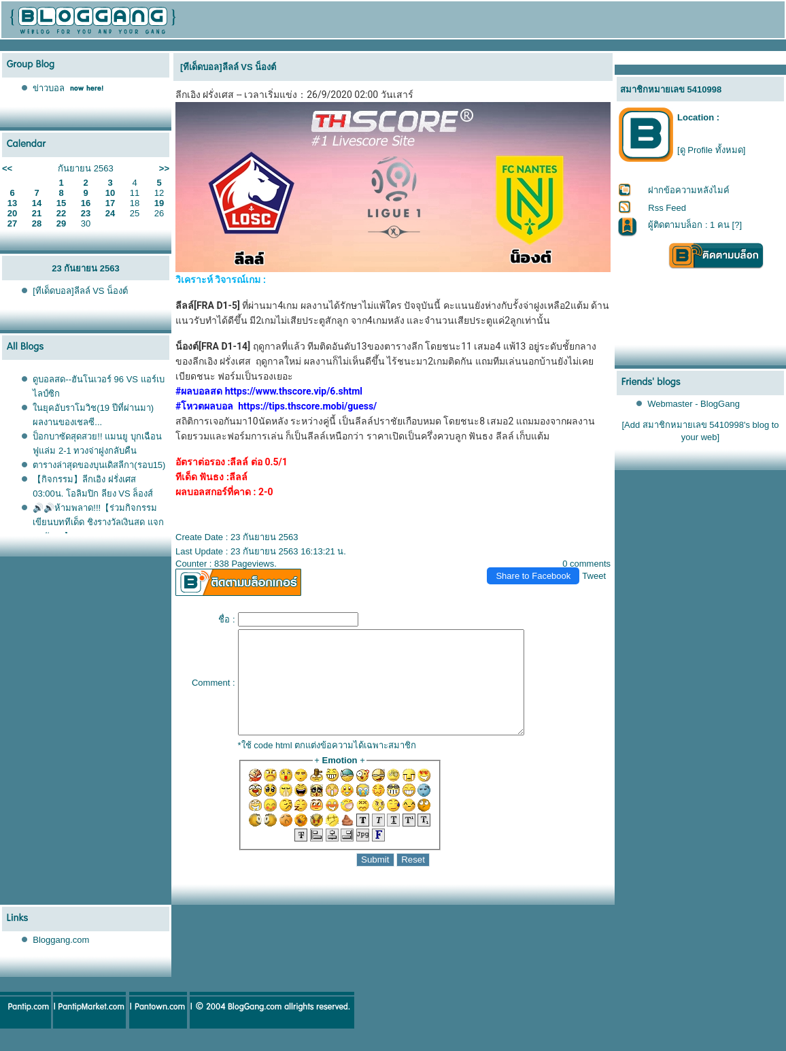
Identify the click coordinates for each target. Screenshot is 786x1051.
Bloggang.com (61, 960)
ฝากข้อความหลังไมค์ (689, 190)
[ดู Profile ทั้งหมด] (711, 150)
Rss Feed (667, 208)
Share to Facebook (533, 576)
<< (7, 168)
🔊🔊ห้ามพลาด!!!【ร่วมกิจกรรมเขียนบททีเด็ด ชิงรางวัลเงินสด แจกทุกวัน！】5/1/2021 (98, 522)
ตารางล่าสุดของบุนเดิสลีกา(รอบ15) (99, 465)
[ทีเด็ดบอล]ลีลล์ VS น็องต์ (80, 291)
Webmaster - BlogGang (693, 404)
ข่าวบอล (49, 88)
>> (164, 168)
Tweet (594, 576)
